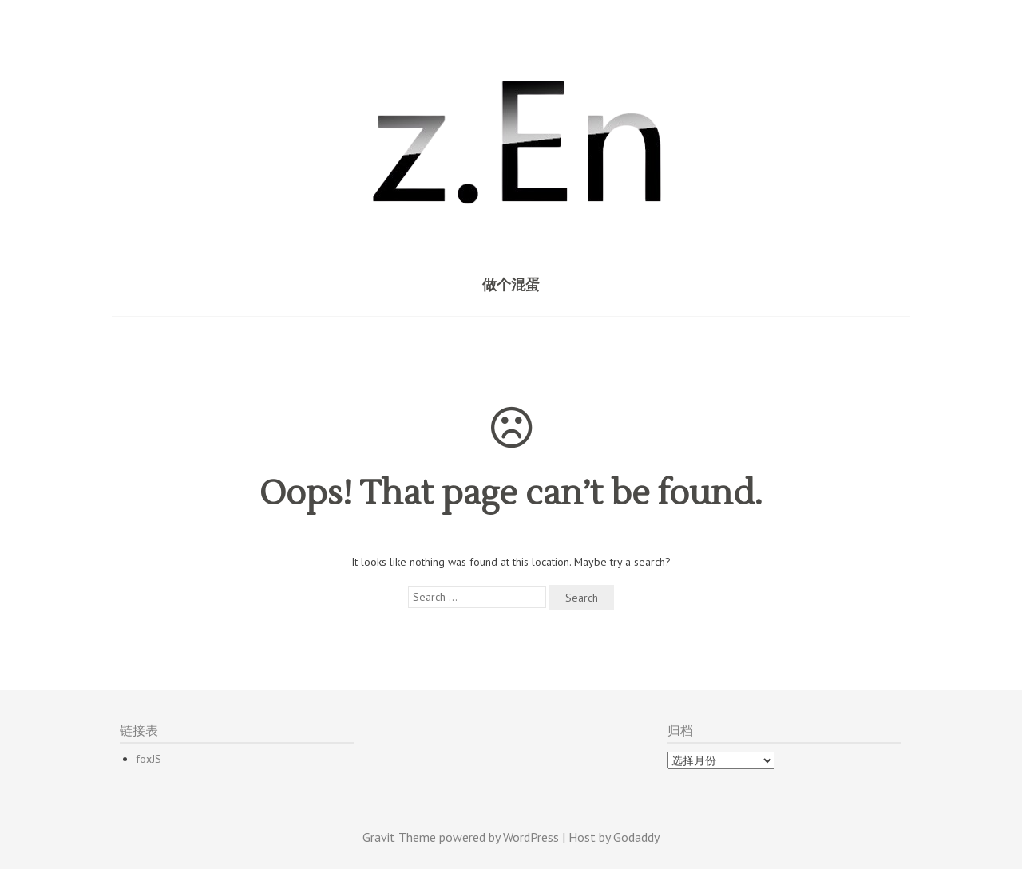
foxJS (148, 759)
